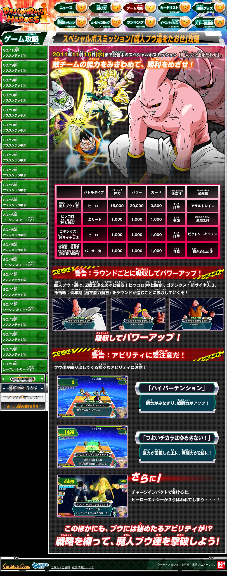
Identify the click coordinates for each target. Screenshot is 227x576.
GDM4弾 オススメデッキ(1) (24, 291)
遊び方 (106, 7)
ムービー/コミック (106, 22)
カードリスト (175, 7)
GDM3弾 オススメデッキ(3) (24, 321)
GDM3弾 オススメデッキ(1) (24, 351)
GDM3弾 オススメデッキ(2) (24, 336)
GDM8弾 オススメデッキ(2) (24, 112)
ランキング (140, 22)
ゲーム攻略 (140, 7)
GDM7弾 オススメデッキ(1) (24, 172)
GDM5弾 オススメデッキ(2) (24, 231)
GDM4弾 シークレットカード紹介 (24, 306)
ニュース (71, 7)
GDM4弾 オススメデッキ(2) (24, 276)
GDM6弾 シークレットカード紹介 (24, 217)
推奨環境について (83, 567)
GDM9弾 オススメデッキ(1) (24, 82)
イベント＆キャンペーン (175, 22)
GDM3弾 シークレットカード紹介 (24, 366)
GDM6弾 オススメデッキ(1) (24, 202)
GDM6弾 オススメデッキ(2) (24, 187)
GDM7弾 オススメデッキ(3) (24, 142)
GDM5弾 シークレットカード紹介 (24, 261)
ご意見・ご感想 (60, 567)
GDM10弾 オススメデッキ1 (24, 52)
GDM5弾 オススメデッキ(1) (24, 246)
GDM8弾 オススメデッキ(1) (24, 127)
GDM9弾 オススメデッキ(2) (24, 67)
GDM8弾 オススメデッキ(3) (24, 97)
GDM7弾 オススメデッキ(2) (24, 157)
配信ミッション (71, 22)
